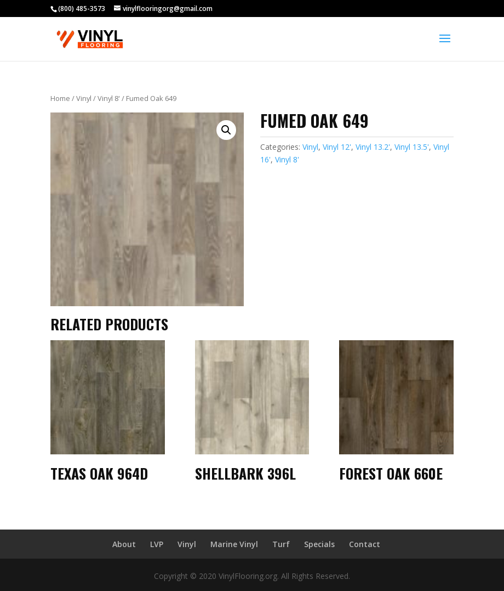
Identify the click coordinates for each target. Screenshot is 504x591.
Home (60, 98)
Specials (319, 544)
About (124, 544)
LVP (156, 544)
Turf (281, 544)
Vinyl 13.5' (411, 147)
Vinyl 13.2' (373, 147)
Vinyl (83, 98)
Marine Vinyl (234, 544)
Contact (364, 544)
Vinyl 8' (109, 98)
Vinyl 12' (337, 147)
